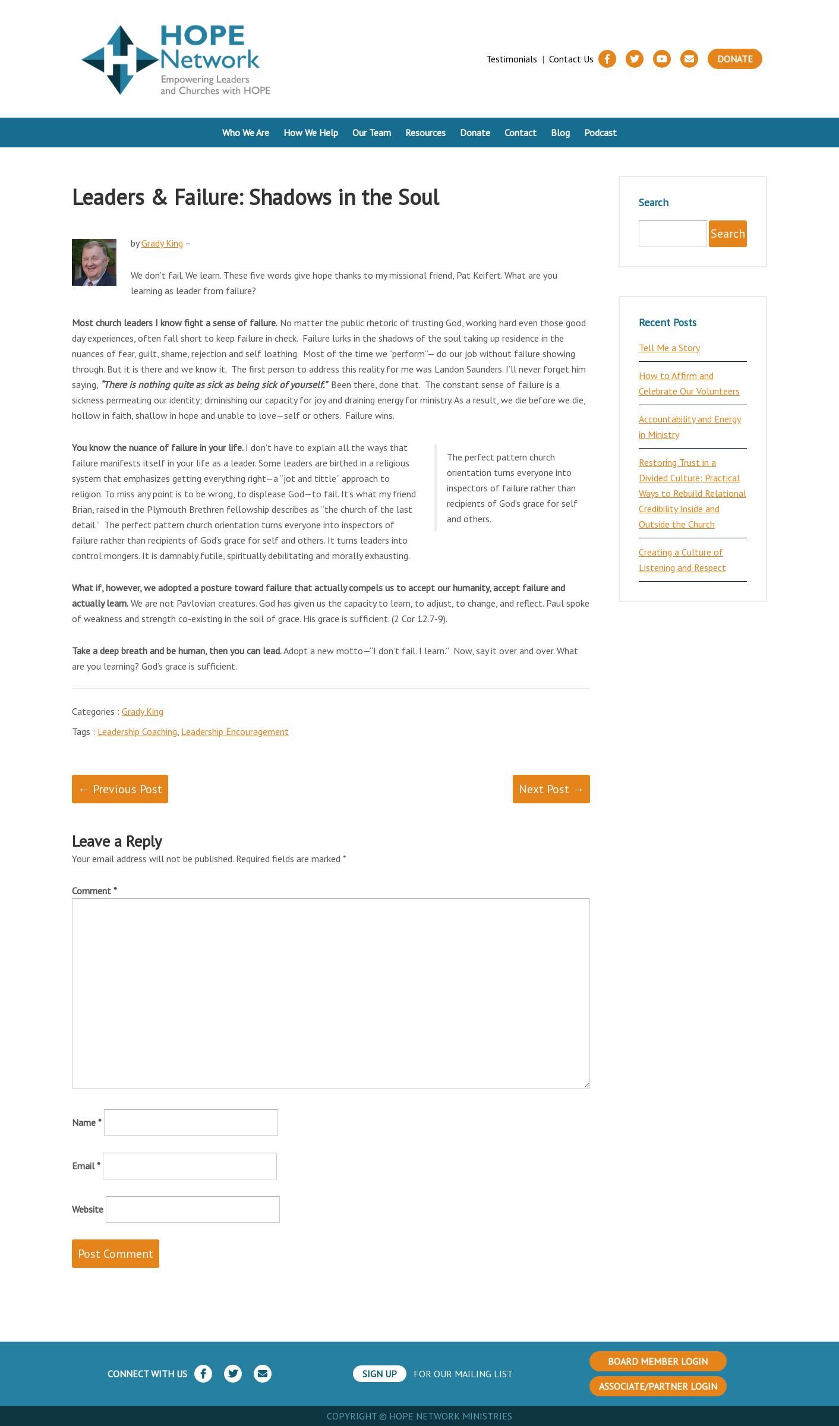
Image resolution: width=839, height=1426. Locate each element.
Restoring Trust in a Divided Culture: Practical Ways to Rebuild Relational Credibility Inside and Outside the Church (692, 493)
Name (87, 1122)
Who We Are (245, 132)
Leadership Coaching (137, 731)
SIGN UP (379, 1374)
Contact (520, 132)
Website (87, 1209)
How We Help (310, 132)
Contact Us (571, 59)
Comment (94, 891)
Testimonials (511, 59)
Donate (735, 59)
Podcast (600, 132)
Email (86, 1166)
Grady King (162, 243)
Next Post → (551, 789)
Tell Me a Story (669, 348)
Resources (425, 132)
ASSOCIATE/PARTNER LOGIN (658, 1386)
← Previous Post (120, 789)
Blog (560, 132)
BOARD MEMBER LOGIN (658, 1361)
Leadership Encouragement (235, 731)
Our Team (371, 132)
